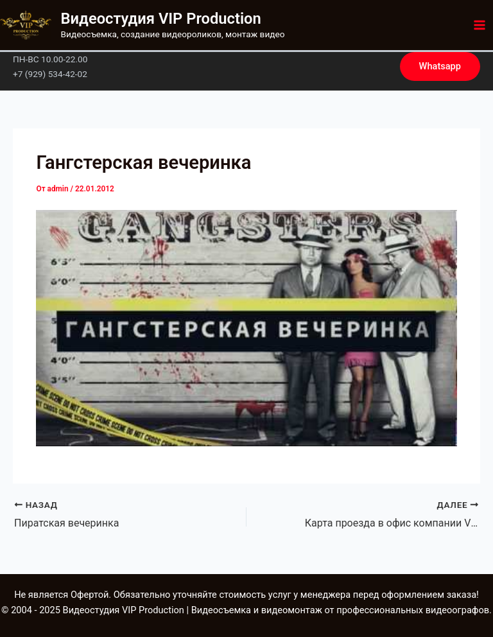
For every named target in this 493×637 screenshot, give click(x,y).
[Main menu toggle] (479, 25)
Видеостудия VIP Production (161, 19)
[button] (440, 66)
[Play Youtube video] (246, 328)
